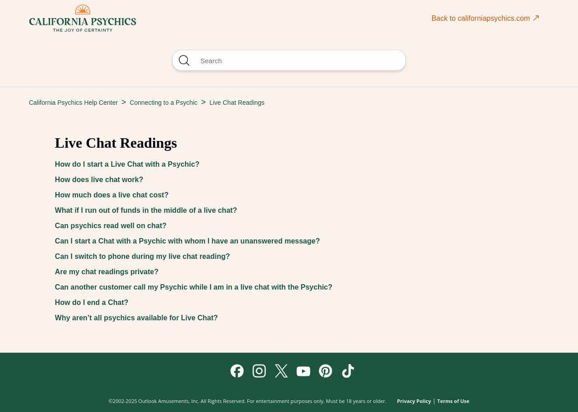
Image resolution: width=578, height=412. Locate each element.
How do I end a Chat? (92, 302)
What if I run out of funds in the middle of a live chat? (146, 210)
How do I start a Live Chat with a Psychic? (127, 164)
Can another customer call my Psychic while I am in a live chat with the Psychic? (193, 287)
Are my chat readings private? (106, 272)
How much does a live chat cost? (112, 195)
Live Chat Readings (237, 102)
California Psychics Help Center (73, 102)
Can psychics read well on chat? (111, 225)
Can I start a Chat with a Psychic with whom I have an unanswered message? (187, 241)
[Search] (289, 60)
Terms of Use (453, 401)
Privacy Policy (414, 401)
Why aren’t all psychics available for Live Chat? (136, 318)
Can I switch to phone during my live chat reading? (142, 256)
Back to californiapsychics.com (486, 18)
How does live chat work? (99, 179)
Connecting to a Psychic (163, 102)
